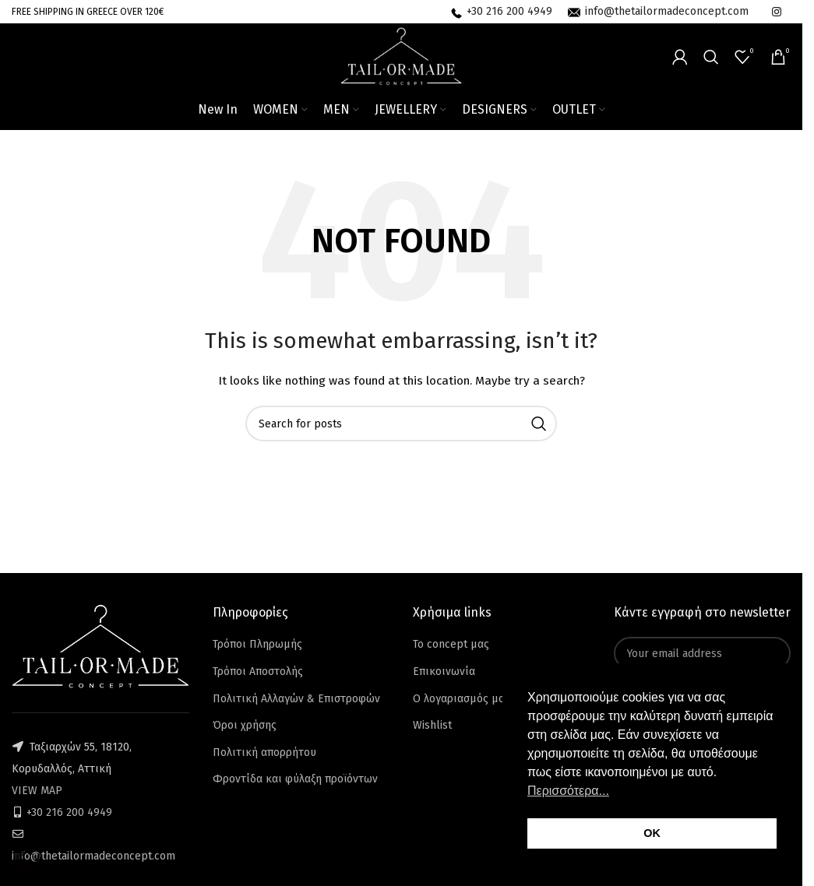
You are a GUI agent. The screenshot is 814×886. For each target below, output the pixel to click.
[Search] (711, 56)
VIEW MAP (37, 790)
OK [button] (652, 833)
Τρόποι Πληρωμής (257, 644)
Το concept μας (451, 644)
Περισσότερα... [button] (568, 790)
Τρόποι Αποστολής (258, 671)
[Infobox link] (501, 12)
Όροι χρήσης (245, 725)
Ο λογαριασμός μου (462, 698)
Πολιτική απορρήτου (264, 752)
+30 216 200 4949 (69, 812)
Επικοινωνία (444, 671)
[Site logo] (401, 55)
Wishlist (432, 725)
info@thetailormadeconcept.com (93, 856)
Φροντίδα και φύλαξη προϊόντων (295, 779)
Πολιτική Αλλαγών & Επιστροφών (296, 698)
